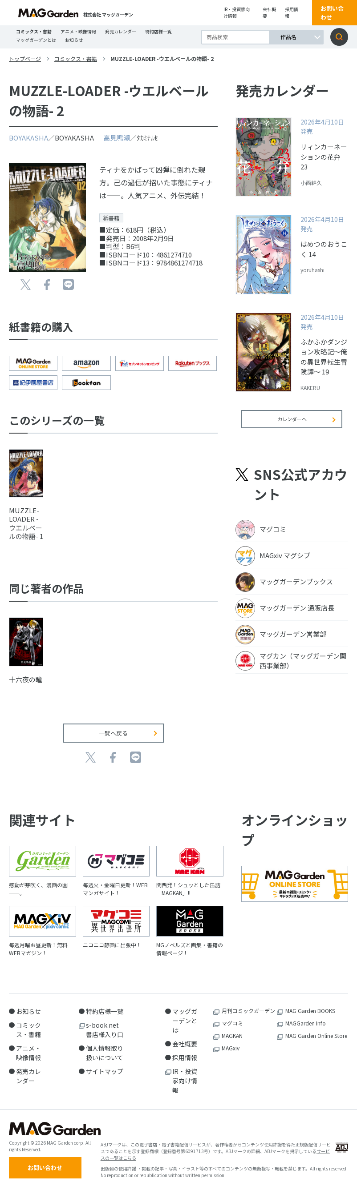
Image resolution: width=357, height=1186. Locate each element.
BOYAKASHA (28, 137)
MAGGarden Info (305, 1016)
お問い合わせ (332, 12)
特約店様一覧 (158, 31)
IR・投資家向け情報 (236, 12)
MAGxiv (230, 1041)
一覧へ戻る (113, 726)
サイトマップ (104, 1064)
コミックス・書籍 (34, 31)
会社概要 (269, 12)
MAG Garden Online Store (316, 1029)
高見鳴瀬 (116, 137)
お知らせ (74, 39)
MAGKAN (232, 1029)
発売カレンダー (120, 31)
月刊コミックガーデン (248, 1004)
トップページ (25, 58)
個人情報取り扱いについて (104, 1046)
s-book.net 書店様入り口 (105, 1023)
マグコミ (232, 1016)
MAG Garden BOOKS (310, 1004)
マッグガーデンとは (36, 39)
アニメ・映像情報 (78, 31)
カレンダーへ (292, 425)
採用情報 (291, 12)
